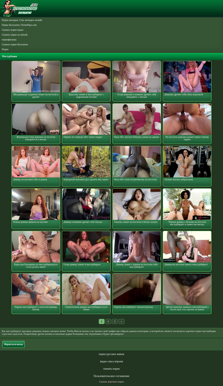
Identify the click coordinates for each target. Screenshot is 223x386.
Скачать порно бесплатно (15, 44)
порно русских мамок (111, 354)
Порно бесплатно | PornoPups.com (19, 25)
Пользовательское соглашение (111, 376)
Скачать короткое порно (111, 381)
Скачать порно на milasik (15, 34)
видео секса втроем (111, 361)
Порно (5, 49)
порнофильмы (9, 39)
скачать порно (111, 368)
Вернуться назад (13, 344)
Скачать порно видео (12, 30)
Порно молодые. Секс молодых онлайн (22, 20)
